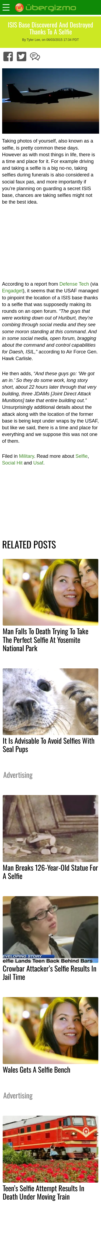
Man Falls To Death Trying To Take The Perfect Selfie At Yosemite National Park (45, 639)
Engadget (12, 290)
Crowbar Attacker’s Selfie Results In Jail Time (49, 972)
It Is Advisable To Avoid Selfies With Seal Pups (49, 744)
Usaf (38, 463)
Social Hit (12, 463)
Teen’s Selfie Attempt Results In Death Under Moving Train (43, 1192)
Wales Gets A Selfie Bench (36, 1069)
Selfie (81, 456)
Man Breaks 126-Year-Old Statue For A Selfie (50, 871)
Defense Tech (74, 284)
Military (26, 456)
